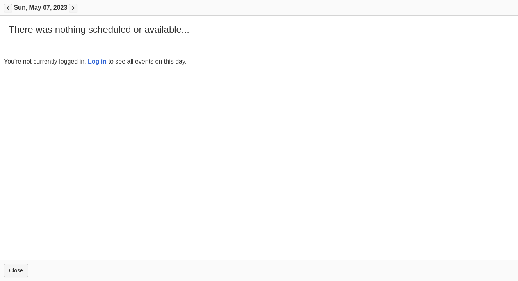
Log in (97, 61)
